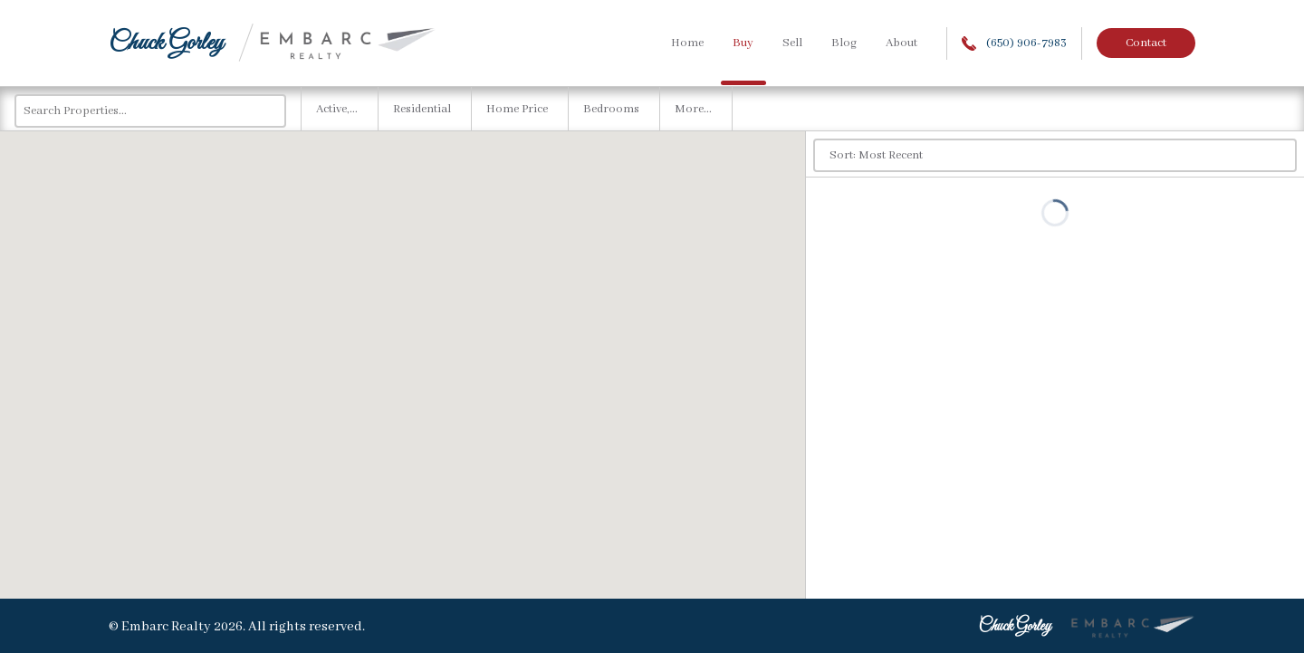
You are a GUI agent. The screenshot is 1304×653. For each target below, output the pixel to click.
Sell (792, 43)
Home (687, 43)
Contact (1146, 43)
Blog (844, 43)
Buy (743, 43)
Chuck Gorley (166, 43)
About (901, 43)
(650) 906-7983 (1014, 43)
